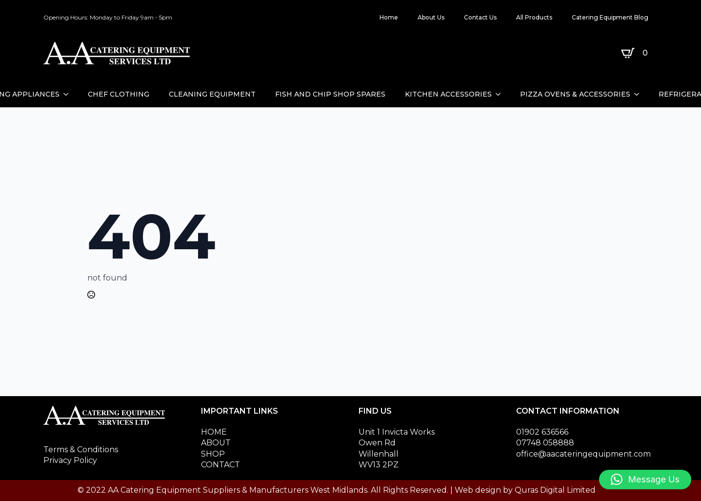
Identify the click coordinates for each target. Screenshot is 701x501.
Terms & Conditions (80, 449)
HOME (214, 432)
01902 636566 (542, 432)
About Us (431, 17)
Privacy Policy (70, 460)
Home (389, 17)
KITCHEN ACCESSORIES (448, 94)
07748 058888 (545, 442)
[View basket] (636, 53)
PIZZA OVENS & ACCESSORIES (575, 94)
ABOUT (216, 442)
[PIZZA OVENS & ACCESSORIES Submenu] (639, 94)
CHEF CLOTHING (118, 94)
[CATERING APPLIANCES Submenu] (69, 94)
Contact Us (480, 17)
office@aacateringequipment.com (583, 454)
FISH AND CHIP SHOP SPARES (330, 94)
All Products (534, 17)
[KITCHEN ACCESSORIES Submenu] (501, 94)
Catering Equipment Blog (610, 17)
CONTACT (220, 464)
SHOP (213, 454)
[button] (645, 479)
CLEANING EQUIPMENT (212, 94)
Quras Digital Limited (555, 490)
